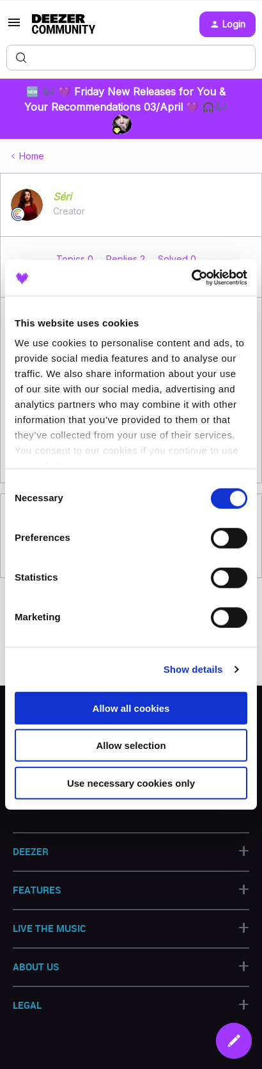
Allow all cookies (131, 707)
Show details (193, 669)
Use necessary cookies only (131, 782)
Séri (62, 196)
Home (31, 155)
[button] (14, 26)
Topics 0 (76, 258)
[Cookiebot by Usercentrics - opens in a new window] (191, 277)
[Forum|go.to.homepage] (63, 24)
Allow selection (131, 745)
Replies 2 (127, 258)
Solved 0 (177, 258)
